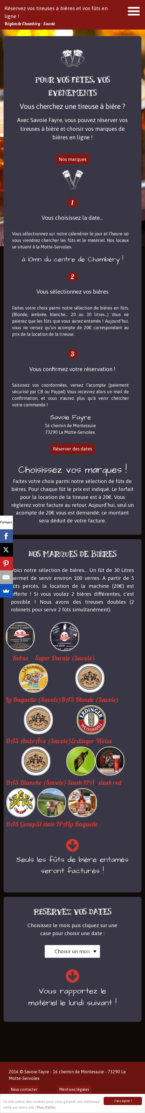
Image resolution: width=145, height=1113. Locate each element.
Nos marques (72, 159)
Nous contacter (24, 1089)
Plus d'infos (46, 1107)
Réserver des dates (72, 449)
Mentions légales (74, 1089)
